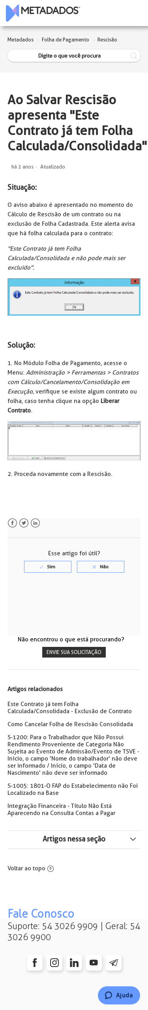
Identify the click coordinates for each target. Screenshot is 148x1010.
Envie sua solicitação (74, 652)
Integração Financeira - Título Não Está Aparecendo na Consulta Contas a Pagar (61, 809)
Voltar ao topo (30, 868)
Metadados (20, 40)
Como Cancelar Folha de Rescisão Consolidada (70, 724)
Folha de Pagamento (65, 40)
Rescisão (107, 40)
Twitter (24, 523)
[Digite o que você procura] (74, 56)
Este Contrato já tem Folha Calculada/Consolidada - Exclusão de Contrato (69, 708)
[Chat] (119, 995)
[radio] (47, 567)
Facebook (12, 523)
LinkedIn (35, 523)
